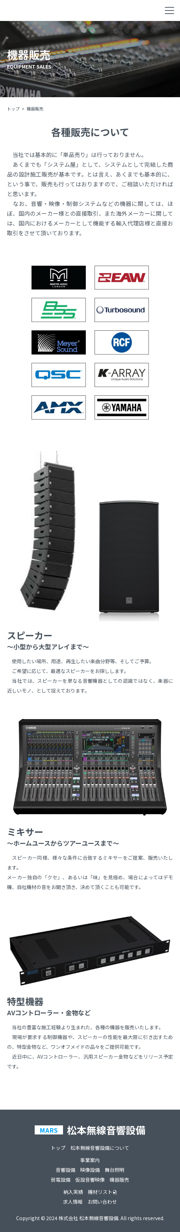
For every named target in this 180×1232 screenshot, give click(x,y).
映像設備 (90, 1169)
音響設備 (65, 1169)
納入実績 (73, 1191)
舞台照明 (114, 1169)
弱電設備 (60, 1179)
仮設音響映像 (90, 1179)
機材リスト (100, 1191)
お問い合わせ (102, 1201)
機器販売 (119, 1179)
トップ (13, 109)
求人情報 (73, 1201)
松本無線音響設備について (99, 1147)
